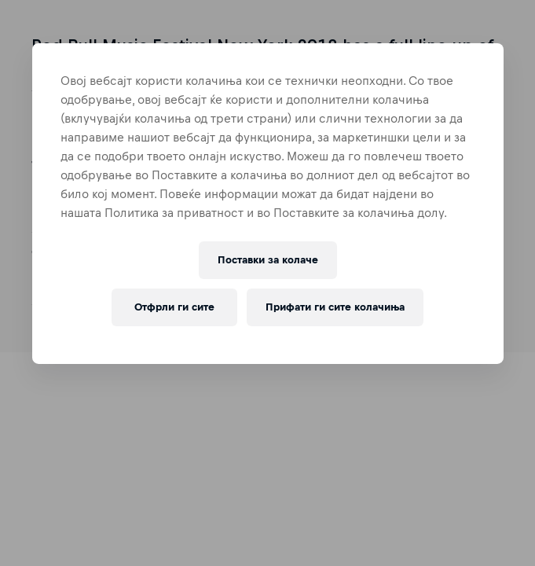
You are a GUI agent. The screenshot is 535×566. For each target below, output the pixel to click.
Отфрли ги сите (174, 307)
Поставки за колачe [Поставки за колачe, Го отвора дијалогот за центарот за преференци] (268, 260)
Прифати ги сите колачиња (335, 307)
